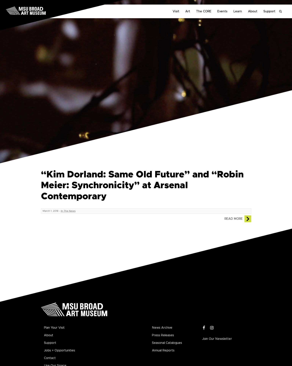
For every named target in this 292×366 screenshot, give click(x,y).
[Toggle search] (280, 11)
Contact (50, 358)
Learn (237, 11)
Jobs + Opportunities (59, 350)
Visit (176, 11)
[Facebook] (204, 328)
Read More (234, 218)
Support (269, 11)
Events (222, 11)
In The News (68, 211)
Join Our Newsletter (217, 338)
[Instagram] (212, 328)
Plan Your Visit (54, 327)
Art (187, 11)
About (252, 11)
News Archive (162, 327)
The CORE (203, 11)
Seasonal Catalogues (167, 342)
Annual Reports (163, 350)
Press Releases (163, 335)
